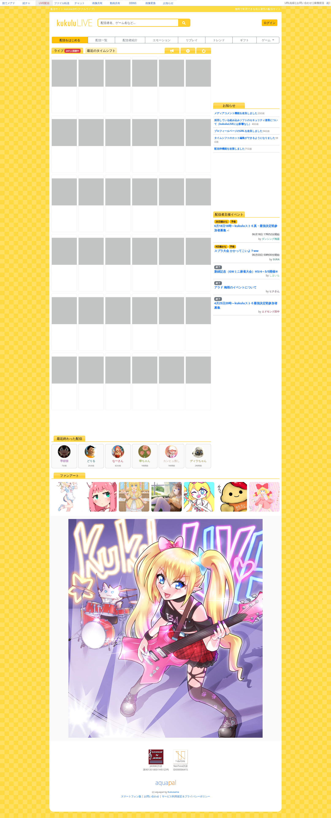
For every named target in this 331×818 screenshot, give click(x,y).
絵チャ (26, 3)
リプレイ (192, 40)
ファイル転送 (61, 3)
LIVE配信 (44, 3)
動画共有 (115, 3)
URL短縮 (290, 2)
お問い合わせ (304, 2)
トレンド (219, 40)
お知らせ (168, 3)
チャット (80, 3)
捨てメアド (8, 3)
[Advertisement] (131, 422)
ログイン (269, 23)
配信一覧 (101, 40)
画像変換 (150, 3)
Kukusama (173, 791)
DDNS (132, 3)
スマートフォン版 (131, 796)
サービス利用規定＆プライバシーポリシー (186, 796)
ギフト (244, 40)
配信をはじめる (70, 40)
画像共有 (97, 3)
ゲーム (266, 40)
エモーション (162, 40)
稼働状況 (319, 2)
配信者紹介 (130, 40)
